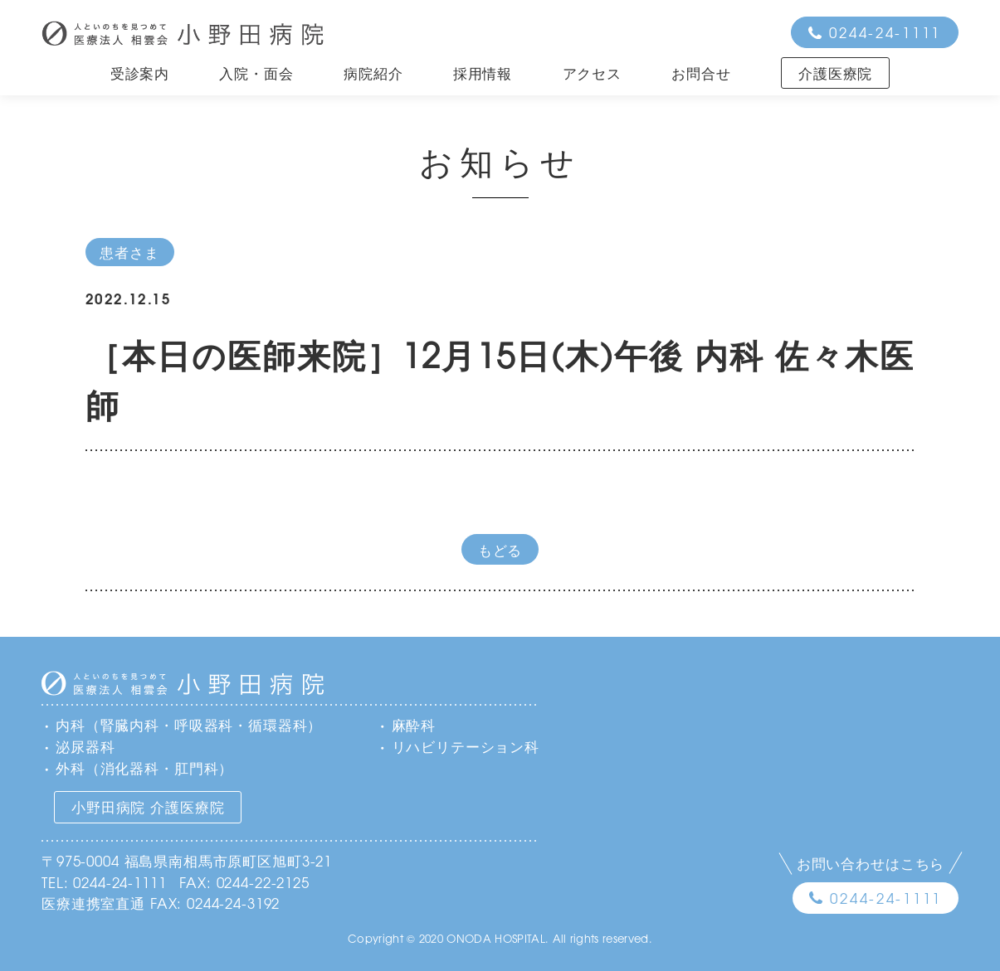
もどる (500, 549)
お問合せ (700, 72)
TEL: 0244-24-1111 (103, 881)
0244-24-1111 (885, 32)
